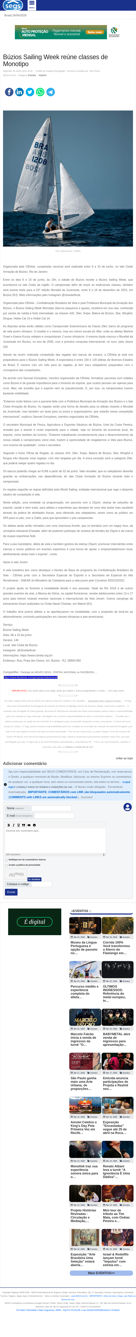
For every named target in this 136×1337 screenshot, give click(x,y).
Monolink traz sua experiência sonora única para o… (84, 1172)
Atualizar (35, 879)
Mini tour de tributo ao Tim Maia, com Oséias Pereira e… (116, 1216)
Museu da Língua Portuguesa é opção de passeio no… (84, 948)
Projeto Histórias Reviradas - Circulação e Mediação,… (83, 1216)
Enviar (11, 892)
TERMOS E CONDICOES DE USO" (79, 747)
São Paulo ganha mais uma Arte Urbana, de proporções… (83, 1083)
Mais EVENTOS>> (101, 1273)
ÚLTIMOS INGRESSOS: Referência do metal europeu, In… (114, 993)
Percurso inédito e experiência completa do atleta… (84, 992)
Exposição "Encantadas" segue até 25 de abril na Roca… (115, 1127)
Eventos (32, 75)
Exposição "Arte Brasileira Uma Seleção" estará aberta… (83, 1260)
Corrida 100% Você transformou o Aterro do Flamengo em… (116, 948)
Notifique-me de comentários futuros (27, 859)
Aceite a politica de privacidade (24, 865)
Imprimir (42, 75)
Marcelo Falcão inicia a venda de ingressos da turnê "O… (83, 1039)
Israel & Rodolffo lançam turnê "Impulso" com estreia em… (116, 1260)
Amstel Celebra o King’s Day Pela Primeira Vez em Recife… (84, 1127)
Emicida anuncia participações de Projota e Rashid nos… (115, 1083)
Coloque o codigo (18, 884)
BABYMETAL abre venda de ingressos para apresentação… (116, 1039)
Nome (15, 808)
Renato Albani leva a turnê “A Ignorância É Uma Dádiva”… (116, 1172)
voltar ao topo (124, 758)
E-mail (19, 815)
